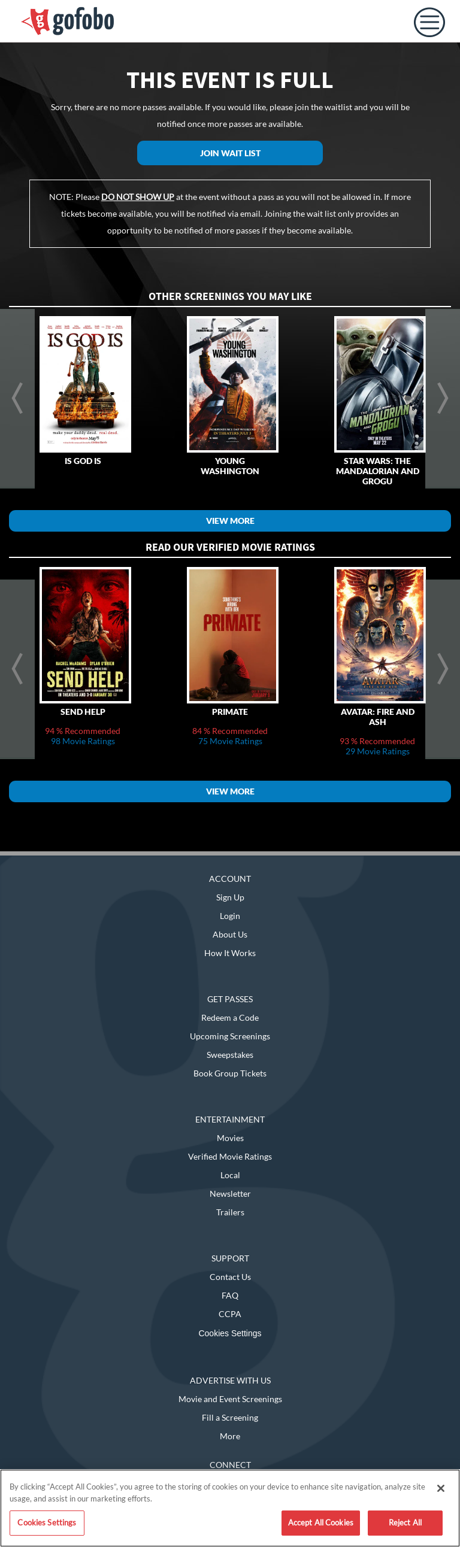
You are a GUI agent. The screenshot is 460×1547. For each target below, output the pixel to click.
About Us (230, 934)
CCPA (230, 1314)
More (230, 1436)
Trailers (230, 1212)
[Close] (441, 1488)
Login (230, 916)
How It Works (230, 953)
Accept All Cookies (320, 1522)
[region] (230, 1508)
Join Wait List (230, 153)
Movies (230, 1138)
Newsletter (230, 1193)
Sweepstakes (230, 1054)
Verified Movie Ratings (230, 1156)
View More (230, 520)
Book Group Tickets (230, 1073)
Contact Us (230, 1277)
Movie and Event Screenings (230, 1399)
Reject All (405, 1522)
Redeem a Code (230, 1017)
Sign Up (230, 897)
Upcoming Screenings (230, 1036)
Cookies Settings (229, 1333)
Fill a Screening (230, 1417)
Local (230, 1175)
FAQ (230, 1295)
